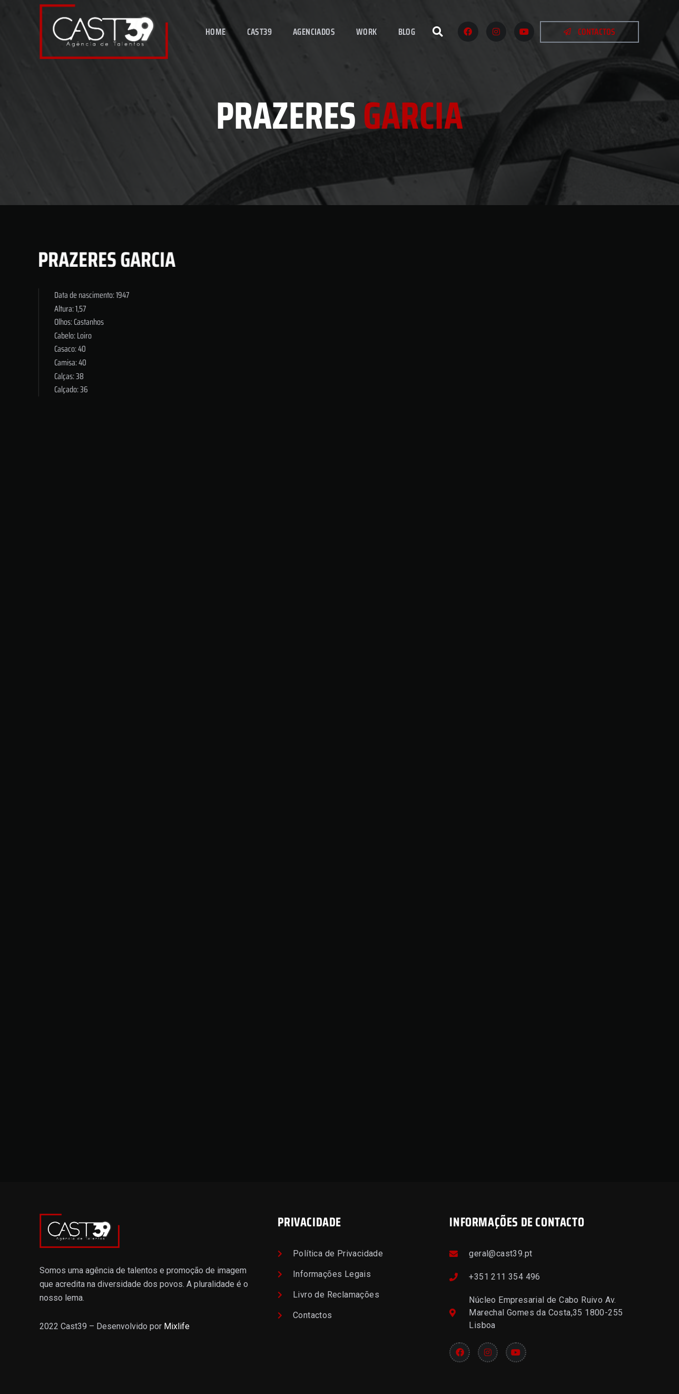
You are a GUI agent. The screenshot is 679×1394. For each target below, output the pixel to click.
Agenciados (314, 31)
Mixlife (177, 1326)
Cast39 (259, 31)
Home (215, 31)
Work (366, 31)
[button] (437, 31)
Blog (407, 31)
